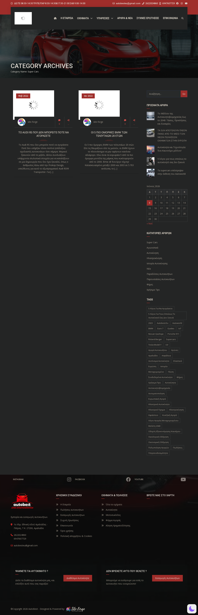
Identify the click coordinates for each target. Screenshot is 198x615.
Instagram (42, 479)
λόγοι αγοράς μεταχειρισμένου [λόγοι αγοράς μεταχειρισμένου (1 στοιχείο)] (163, 420)
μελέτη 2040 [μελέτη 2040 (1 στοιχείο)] (154, 426)
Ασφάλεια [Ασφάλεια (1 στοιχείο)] (166, 355)
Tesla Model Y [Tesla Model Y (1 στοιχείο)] (154, 344)
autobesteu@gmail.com (128, 3)
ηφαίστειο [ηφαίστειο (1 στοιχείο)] (153, 415)
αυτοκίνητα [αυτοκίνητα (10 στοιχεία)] (170, 382)
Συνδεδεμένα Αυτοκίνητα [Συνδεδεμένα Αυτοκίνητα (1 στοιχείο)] (160, 377)
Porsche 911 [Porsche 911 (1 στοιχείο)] (173, 333)
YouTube (160, 479)
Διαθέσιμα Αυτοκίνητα (78, 578)
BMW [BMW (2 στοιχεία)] (150, 328)
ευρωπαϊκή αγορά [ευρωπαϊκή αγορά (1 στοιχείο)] (157, 398)
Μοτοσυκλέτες (111, 515)
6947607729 (167, 3)
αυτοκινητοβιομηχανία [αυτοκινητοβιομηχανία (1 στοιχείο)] (159, 388)
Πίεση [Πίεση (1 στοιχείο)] (171, 371)
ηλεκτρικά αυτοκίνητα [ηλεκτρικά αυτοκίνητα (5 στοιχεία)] (158, 404)
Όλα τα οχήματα (111, 504)
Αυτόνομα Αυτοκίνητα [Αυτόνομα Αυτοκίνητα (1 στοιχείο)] (158, 361)
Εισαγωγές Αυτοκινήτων (167, 578)
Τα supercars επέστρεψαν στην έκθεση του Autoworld (172, 172)
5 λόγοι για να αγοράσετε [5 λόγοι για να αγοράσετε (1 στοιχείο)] (160, 308)
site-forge (33, 121)
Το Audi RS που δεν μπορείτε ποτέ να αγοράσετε (43, 134)
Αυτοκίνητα (109, 509)
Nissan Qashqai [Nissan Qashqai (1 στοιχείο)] (155, 333)
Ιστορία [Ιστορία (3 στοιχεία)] (163, 366)
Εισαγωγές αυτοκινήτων (70, 515)
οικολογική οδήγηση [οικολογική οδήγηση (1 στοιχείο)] (158, 436)
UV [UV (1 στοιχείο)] (167, 344)
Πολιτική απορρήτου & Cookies (74, 536)
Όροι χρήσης (64, 530)
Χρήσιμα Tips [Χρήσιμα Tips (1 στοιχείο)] (154, 382)
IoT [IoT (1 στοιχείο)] (179, 328)
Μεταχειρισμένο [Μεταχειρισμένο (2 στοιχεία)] (156, 371)
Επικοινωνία (64, 525)
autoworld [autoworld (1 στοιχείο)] (177, 323)
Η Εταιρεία (63, 504)
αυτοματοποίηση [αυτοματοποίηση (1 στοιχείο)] (156, 393)
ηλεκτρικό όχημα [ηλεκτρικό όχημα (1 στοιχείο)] (156, 409)
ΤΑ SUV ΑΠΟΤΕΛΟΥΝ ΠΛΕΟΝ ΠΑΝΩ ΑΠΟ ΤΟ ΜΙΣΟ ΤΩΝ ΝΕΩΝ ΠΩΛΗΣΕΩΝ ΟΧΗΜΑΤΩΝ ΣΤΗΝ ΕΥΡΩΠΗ (172, 135)
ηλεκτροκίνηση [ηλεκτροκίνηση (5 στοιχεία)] (176, 409)
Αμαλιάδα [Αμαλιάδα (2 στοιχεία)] (153, 355)
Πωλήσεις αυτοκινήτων (70, 509)
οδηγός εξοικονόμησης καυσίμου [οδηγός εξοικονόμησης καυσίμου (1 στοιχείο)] (164, 431)
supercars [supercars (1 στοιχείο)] (171, 339)
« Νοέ (150, 223)
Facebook (103, 479)
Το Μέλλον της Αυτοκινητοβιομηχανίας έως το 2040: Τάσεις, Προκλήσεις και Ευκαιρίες (172, 118)
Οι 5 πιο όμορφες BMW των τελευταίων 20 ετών (109, 134)
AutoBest (33, 608)
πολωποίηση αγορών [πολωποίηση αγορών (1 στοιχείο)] (158, 447)
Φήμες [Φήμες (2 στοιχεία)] (180, 377)
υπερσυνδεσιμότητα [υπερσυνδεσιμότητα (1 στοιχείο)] (158, 453)
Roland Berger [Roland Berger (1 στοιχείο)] (155, 339)
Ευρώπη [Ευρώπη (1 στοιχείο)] (152, 366)
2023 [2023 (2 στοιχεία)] (150, 323)
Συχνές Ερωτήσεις (67, 520)
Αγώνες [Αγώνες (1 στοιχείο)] (174, 350)
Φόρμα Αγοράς (111, 520)
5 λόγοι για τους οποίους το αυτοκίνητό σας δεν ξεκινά (172, 160)
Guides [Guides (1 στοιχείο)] (170, 328)
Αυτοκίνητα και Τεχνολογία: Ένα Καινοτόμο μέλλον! (172, 149)
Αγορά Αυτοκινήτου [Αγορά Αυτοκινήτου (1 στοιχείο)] (157, 350)
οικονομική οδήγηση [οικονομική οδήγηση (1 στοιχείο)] (158, 442)
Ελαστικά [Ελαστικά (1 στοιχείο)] (177, 361)
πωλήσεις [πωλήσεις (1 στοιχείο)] (177, 447)
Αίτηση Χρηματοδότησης (115, 525)
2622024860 (150, 3)
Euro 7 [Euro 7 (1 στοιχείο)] (160, 328)
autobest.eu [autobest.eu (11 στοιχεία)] (162, 323)
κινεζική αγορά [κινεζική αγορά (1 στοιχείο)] (169, 415)
